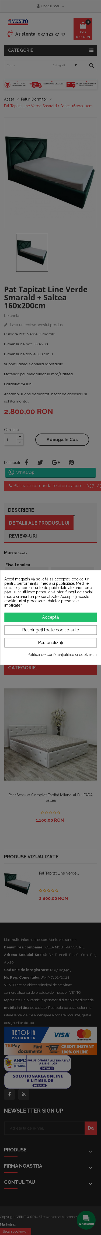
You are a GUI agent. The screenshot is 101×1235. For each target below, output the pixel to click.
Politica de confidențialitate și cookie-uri (62, 654)
